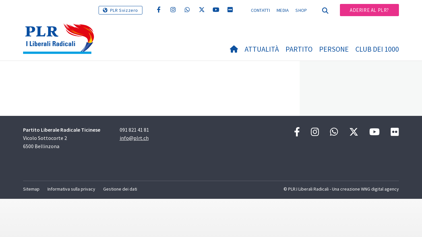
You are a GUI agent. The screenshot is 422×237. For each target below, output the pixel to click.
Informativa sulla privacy (71, 189)
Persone (334, 49)
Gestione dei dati (120, 189)
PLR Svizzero (124, 10)
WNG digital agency (380, 189)
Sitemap (31, 189)
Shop (301, 10)
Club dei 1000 (377, 49)
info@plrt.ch (134, 138)
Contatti (260, 10)
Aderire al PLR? (369, 10)
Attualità (262, 49)
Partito (299, 49)
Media (283, 10)
